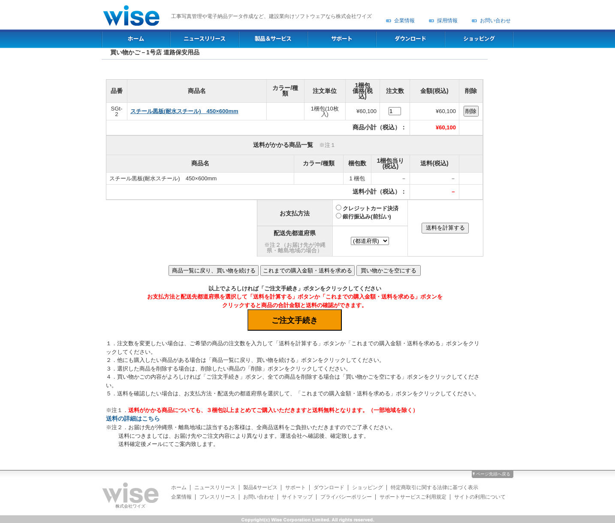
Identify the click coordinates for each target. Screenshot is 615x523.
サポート (295, 487)
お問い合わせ (495, 21)
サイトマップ (297, 497)
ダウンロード (329, 487)
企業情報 (404, 21)
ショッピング (367, 487)
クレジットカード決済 (370, 208)
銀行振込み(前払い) (367, 216)
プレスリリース (217, 497)
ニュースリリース (214, 487)
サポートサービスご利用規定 (413, 497)
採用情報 (447, 21)
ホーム (179, 487)
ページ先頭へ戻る (493, 474)
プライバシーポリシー (346, 497)
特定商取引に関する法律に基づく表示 (434, 487)
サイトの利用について (480, 497)
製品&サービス (260, 487)
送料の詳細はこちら (133, 418)
